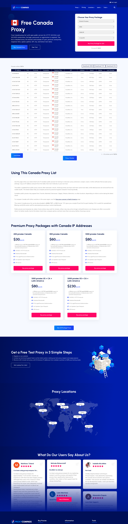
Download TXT (99, 66)
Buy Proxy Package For (96, 43)
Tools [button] (106, 7)
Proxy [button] (77, 7)
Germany (64, 407)
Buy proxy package (28, 268)
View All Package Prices (64, 328)
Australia (89, 426)
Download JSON (88, 66)
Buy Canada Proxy (19, 47)
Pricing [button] (84, 7)
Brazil (53, 423)
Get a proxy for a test (20, 365)
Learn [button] (99, 7)
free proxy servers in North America (66, 199)
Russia (80, 404)
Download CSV (111, 66)
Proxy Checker (70, 158)
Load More (17, 155)
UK (61, 404)
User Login (113, 2)
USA (43, 410)
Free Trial (34, 47)
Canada (39, 404)
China (82, 412)
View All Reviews (64, 499)
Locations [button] (91, 7)
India (77, 416)
